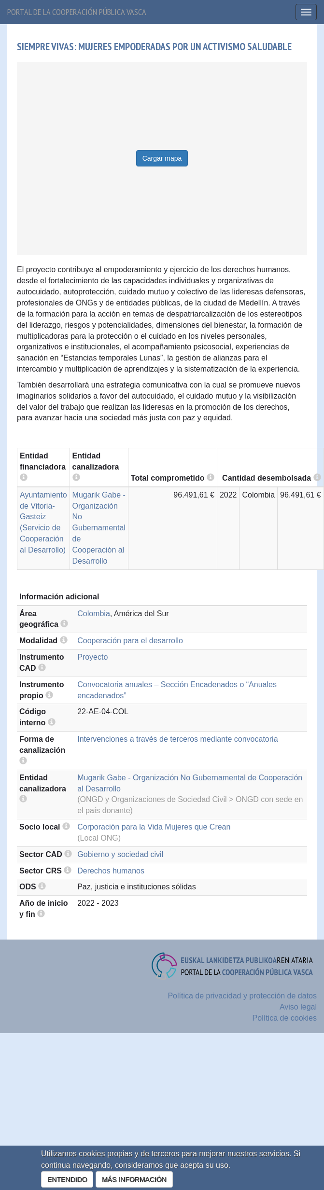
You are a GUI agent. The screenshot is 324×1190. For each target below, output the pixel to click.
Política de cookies (285, 1018)
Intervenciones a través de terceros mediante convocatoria (177, 739)
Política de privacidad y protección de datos (242, 996)
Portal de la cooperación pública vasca (76, 11)
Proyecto (92, 657)
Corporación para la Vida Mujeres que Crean (153, 827)
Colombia (93, 613)
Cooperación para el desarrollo (130, 641)
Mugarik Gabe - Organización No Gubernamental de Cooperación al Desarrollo (99, 528)
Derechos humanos (110, 871)
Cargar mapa (162, 158)
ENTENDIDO (67, 1179)
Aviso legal (298, 1007)
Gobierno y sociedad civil (120, 854)
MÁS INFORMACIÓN (134, 1179)
